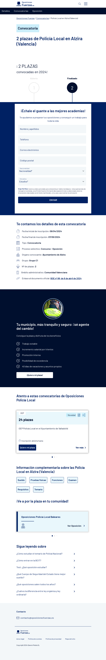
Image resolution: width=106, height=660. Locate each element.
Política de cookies (35, 639)
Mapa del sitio (70, 639)
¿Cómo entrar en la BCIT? (28, 560)
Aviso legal (20, 639)
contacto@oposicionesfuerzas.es (37, 617)
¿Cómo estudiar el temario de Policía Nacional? (39, 553)
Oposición (37, 11)
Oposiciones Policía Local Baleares (40, 516)
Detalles (6, 11)
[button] (52, 457)
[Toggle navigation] (86, 4)
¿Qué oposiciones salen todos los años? (36, 584)
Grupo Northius (23, 189)
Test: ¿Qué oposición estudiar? (31, 567)
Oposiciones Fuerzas (25, 18)
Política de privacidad (53, 639)
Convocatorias (42, 18)
